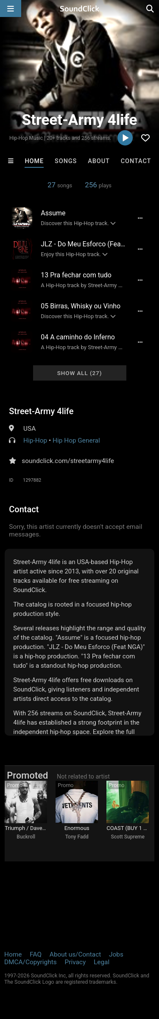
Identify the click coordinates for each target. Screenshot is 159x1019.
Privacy (75, 962)
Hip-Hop (35, 440)
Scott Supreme (128, 837)
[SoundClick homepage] (80, 8)
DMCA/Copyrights (30, 962)
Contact (136, 161)
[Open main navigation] (10, 8)
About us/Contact (75, 954)
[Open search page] (150, 8)
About (99, 161)
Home (34, 161)
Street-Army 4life (41, 411)
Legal (101, 962)
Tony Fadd (77, 837)
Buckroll (26, 837)
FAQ (36, 954)
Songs (66, 161)
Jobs (116, 954)
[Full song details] (140, 218)
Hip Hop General (76, 440)
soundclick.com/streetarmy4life (68, 461)
